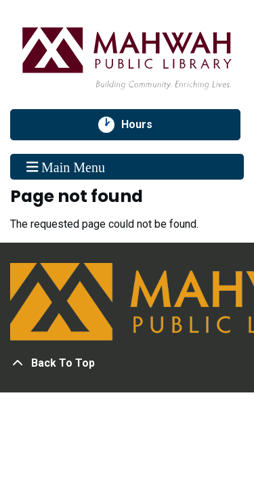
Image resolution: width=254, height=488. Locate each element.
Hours (144, 125)
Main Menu (65, 167)
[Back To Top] (127, 363)
